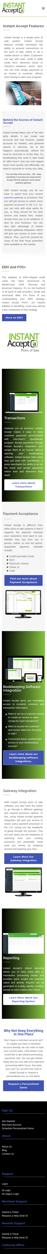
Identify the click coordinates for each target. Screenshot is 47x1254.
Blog (4, 1150)
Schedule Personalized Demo (18, 1128)
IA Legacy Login (10, 1194)
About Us (7, 1146)
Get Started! (8, 1121)
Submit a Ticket (10, 1212)
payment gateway (13, 197)
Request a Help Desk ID (15, 1215)
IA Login (6, 1190)
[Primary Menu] (43, 8)
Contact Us (8, 1153)
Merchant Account (11, 1124)
